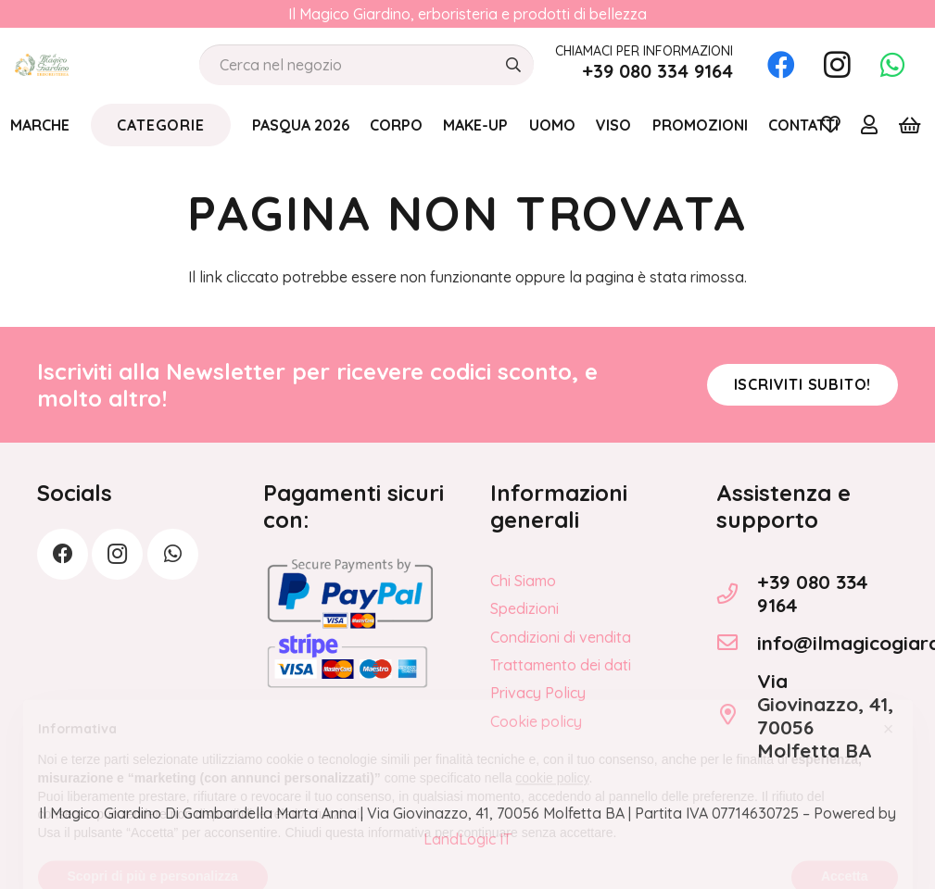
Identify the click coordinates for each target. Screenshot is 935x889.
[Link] (869, 124)
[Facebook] (781, 65)
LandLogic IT (467, 839)
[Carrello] (909, 125)
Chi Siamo (523, 580)
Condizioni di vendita (560, 637)
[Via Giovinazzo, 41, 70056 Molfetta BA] (736, 715)
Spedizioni (524, 608)
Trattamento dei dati (560, 665)
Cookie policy (536, 721)
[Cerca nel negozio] (366, 65)
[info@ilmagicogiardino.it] (736, 642)
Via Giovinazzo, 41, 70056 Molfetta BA (825, 715)
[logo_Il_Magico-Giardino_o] (42, 65)
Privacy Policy (538, 692)
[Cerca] (513, 65)
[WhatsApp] (892, 65)
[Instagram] (837, 65)
